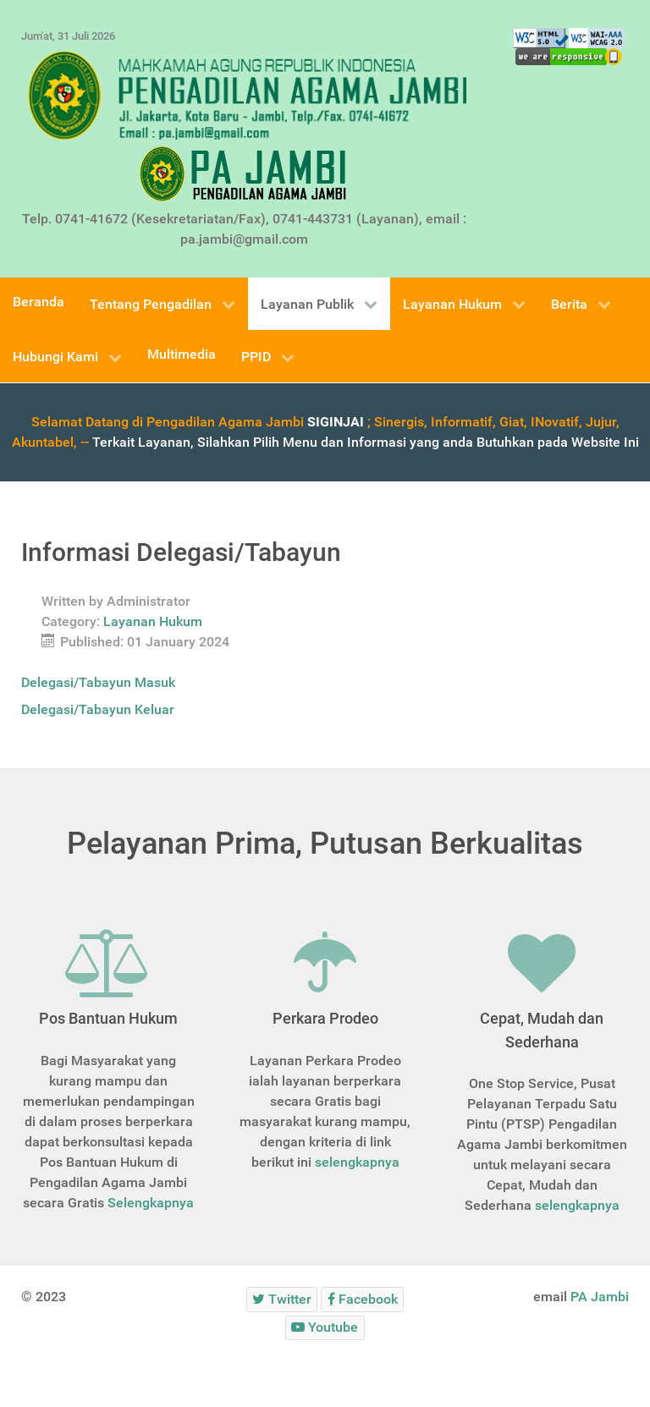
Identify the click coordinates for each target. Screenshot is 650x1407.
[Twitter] (282, 1299)
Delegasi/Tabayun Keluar (97, 709)
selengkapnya (357, 1162)
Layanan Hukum (152, 621)
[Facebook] (362, 1299)
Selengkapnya (150, 1203)
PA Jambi (599, 1297)
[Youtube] (325, 1328)
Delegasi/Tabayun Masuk (98, 682)
